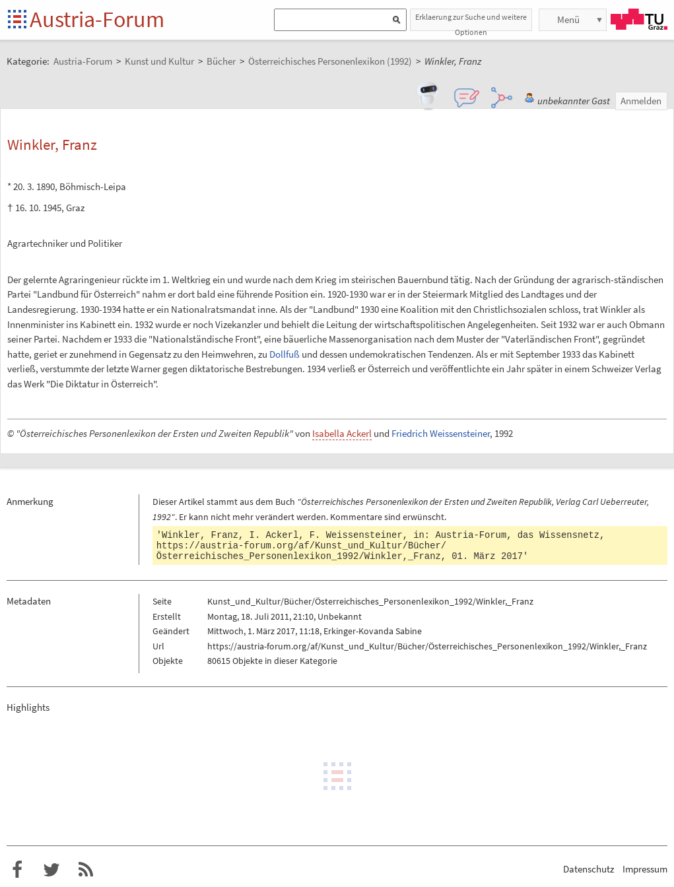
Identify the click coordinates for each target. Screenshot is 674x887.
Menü (568, 19)
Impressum (645, 869)
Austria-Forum (97, 19)
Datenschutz (588, 869)
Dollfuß (284, 354)
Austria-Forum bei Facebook (17, 869)
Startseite (18, 20)
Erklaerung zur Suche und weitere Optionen (471, 21)
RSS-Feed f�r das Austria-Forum (85, 869)
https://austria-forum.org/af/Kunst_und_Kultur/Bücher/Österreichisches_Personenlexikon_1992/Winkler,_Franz (301, 551)
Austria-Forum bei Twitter (51, 869)
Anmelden (641, 100)
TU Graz (639, 19)
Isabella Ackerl (342, 433)
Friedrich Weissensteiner (440, 433)
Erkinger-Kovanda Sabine (372, 631)
